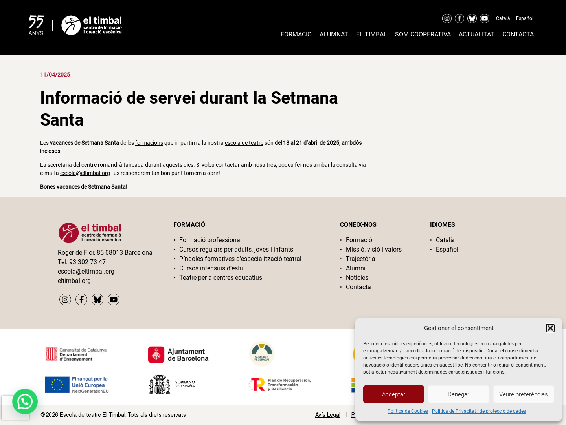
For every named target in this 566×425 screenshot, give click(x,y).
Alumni (356, 268)
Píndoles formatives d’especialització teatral (240, 259)
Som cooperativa (423, 34)
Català (503, 18)
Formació (296, 34)
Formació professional (210, 240)
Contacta (518, 34)
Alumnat (334, 34)
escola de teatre (244, 143)
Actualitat (476, 34)
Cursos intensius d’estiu (212, 268)
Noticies (357, 277)
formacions (149, 143)
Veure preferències (523, 394)
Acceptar (393, 394)
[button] (550, 328)
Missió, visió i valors (374, 249)
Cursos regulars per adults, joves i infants (236, 249)
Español (524, 18)
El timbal (371, 34)
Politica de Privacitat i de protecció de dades (479, 411)
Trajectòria (360, 259)
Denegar (458, 394)
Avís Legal (327, 415)
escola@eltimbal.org (85, 173)
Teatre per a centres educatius (220, 277)
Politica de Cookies (408, 411)
